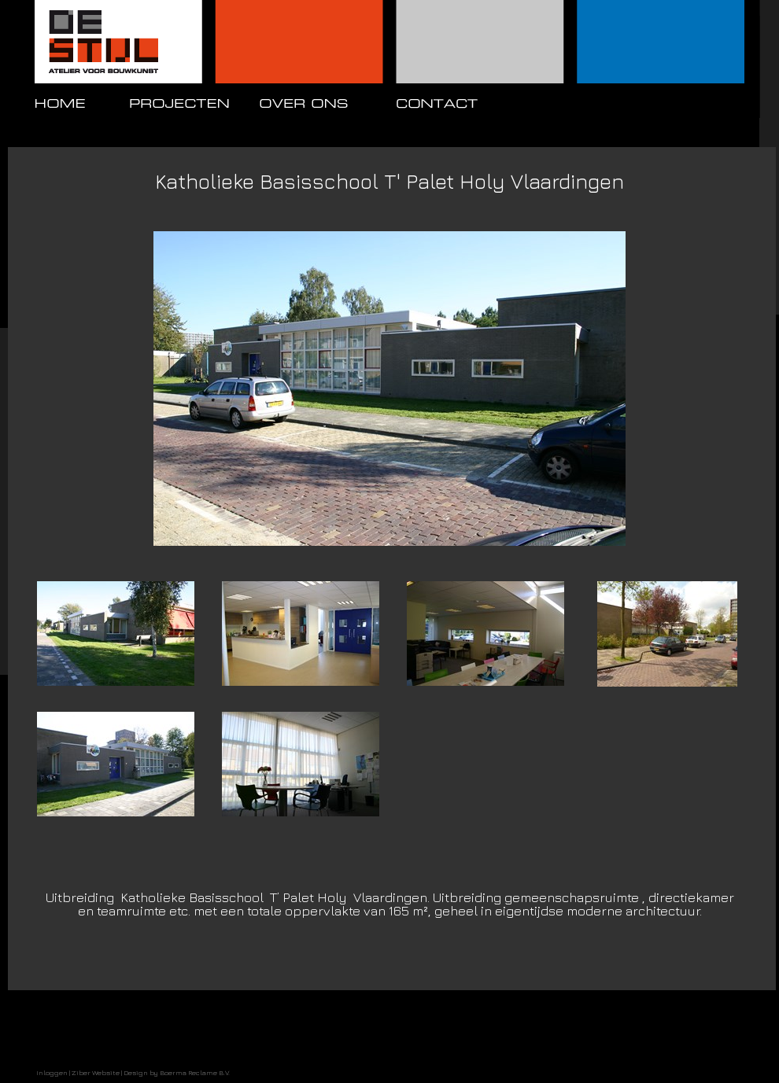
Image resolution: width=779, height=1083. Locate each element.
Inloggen (52, 1072)
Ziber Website (96, 1072)
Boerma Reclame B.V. (195, 1072)
